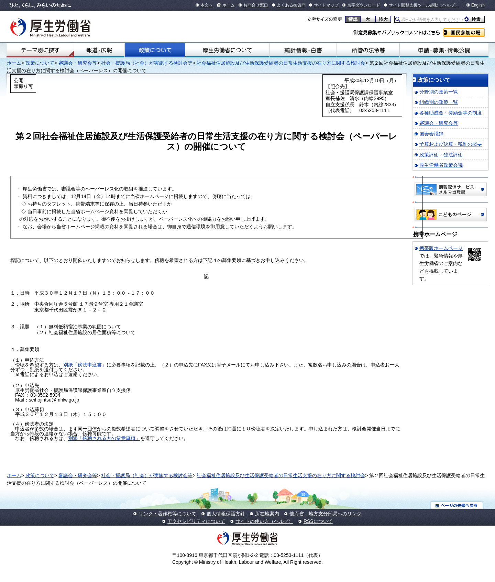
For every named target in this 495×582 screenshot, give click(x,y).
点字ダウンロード (363, 5)
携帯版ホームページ (441, 248)
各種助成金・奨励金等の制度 (450, 113)
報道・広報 (99, 50)
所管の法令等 (368, 50)
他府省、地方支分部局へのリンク (325, 513)
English (478, 5)
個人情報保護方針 (226, 513)
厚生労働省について (227, 50)
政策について (155, 50)
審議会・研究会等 (77, 63)
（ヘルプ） (448, 5)
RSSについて (318, 521)
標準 (352, 19)
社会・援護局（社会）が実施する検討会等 (146, 63)
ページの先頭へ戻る (457, 505)
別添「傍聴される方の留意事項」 (104, 438)
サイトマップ (326, 5)
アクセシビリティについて (196, 521)
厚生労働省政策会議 (441, 165)
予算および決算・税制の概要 (450, 144)
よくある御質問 (291, 5)
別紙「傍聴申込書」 (85, 364)
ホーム (228, 5)
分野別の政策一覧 (438, 92)
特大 (383, 19)
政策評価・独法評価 (441, 154)
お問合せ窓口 (255, 5)
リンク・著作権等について (167, 513)
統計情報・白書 (303, 50)
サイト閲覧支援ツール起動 (413, 5)
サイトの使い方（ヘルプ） (264, 521)
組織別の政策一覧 (438, 102)
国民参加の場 (464, 32)
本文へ (206, 5)
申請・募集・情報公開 (444, 50)
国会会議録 (431, 133)
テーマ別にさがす (40, 50)
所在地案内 (267, 513)
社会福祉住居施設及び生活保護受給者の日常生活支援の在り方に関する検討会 (281, 63)
